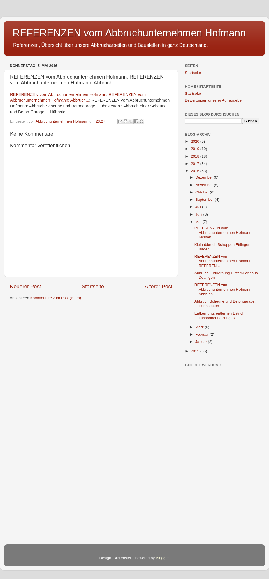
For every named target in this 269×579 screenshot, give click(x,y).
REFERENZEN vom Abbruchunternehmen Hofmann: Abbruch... (223, 289)
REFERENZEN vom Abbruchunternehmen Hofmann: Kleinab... (223, 232)
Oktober (202, 192)
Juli (198, 207)
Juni (199, 214)
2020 (195, 141)
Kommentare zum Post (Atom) (55, 298)
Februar (202, 334)
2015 (195, 351)
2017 (195, 164)
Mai (199, 222)
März (200, 327)
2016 (195, 171)
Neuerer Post (25, 286)
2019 (195, 149)
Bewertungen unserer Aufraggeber (214, 100)
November (204, 185)
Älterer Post (158, 286)
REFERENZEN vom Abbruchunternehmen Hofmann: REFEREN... (223, 260)
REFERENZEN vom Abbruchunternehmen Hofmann (129, 33)
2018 (195, 156)
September (205, 199)
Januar (201, 342)
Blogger (162, 558)
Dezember (204, 177)
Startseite (93, 286)
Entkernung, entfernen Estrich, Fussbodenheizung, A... (219, 315)
